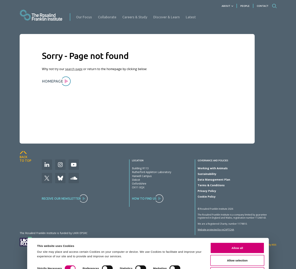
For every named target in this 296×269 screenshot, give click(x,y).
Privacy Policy (207, 191)
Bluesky (60, 178)
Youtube (74, 164)
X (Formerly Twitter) (47, 178)
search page (73, 69)
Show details (46, 252)
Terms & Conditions (211, 185)
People (245, 6)
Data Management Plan (214, 179)
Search (274, 6)
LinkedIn (47, 164)
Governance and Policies (213, 160)
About (226, 6)
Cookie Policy (207, 196)
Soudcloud (74, 178)
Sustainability (207, 174)
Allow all (237, 226)
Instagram (60, 164)
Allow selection (237, 239)
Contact (262, 6)
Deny (237, 251)
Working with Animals (213, 168)
